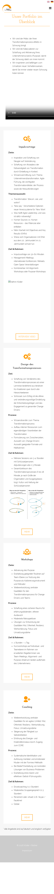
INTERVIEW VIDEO (27, 337)
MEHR (27, 532)
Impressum (27, 850)
